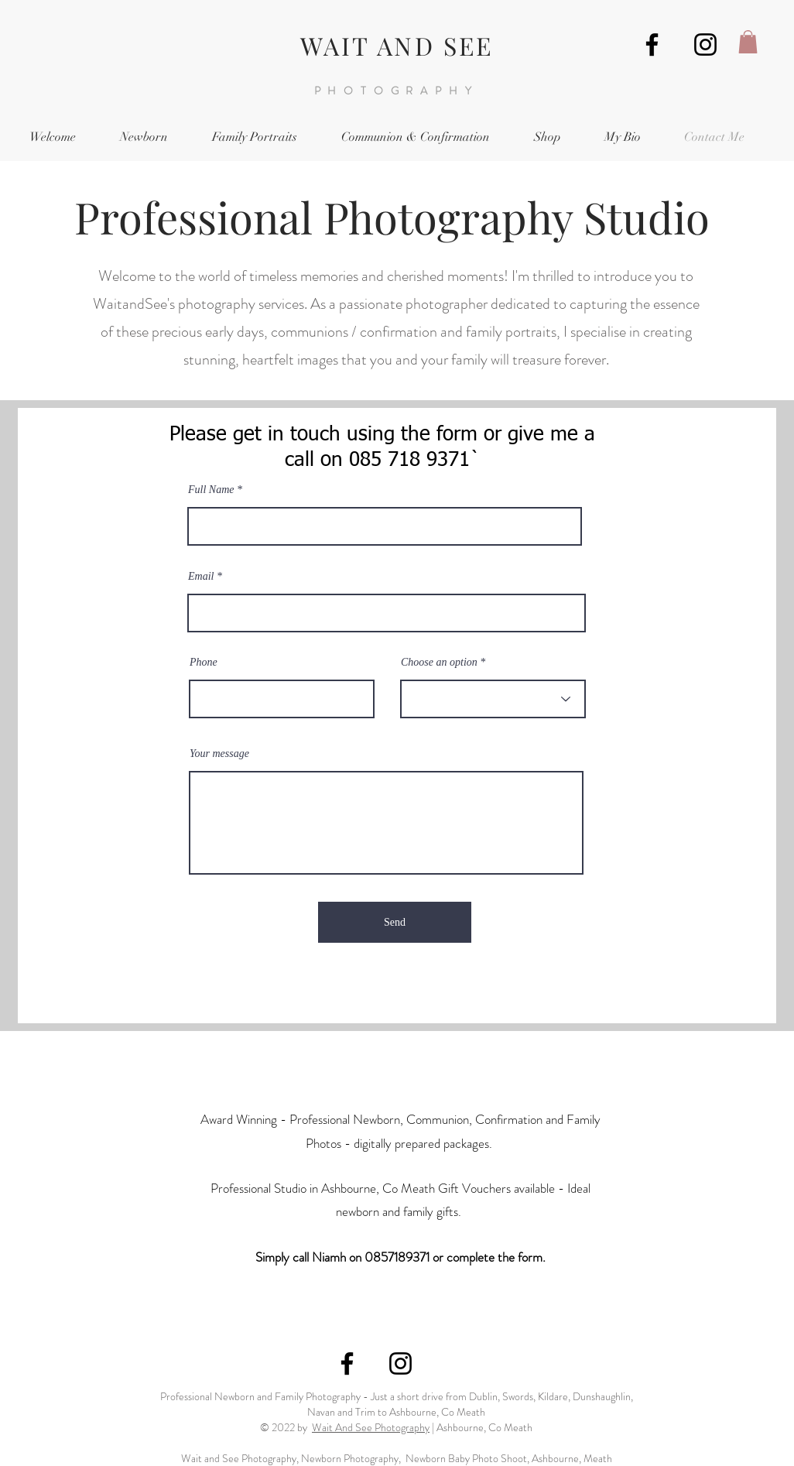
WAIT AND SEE (396, 45)
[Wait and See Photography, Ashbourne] (652, 44)
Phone (203, 662)
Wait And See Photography (371, 1427)
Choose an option (439, 662)
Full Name (211, 490)
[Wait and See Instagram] (705, 44)
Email (201, 576)
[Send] (394, 922)
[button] (748, 41)
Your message (219, 753)
